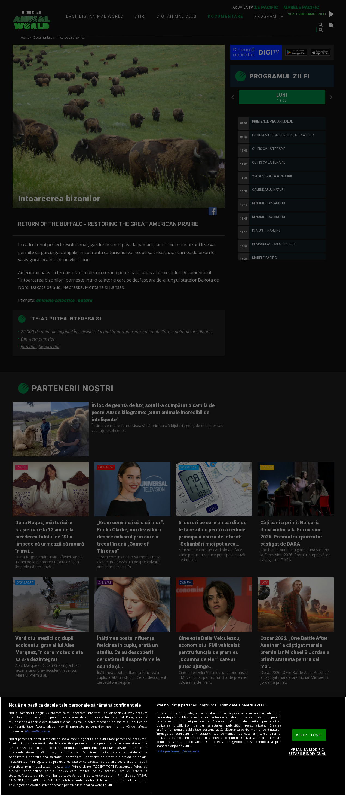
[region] (173, 746)
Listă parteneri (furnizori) (177, 751)
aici (67, 766)
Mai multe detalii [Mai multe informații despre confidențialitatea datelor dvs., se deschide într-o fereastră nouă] (37, 731)
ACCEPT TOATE (309, 734)
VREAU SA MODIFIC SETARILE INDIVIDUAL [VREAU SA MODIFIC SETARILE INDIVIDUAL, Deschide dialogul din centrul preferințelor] (307, 751)
